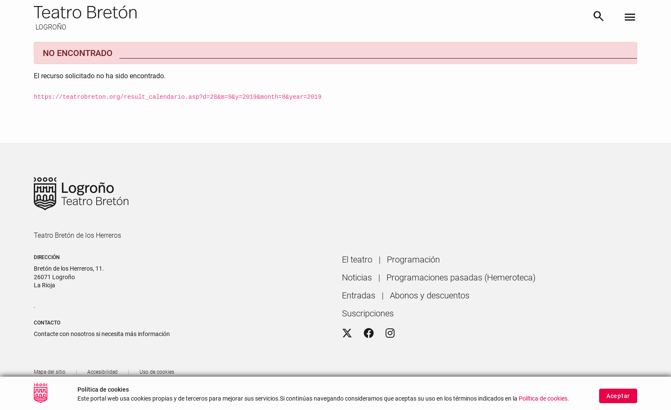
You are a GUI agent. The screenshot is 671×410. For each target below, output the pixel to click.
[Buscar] (599, 17)
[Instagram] (390, 333)
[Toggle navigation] (630, 18)
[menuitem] (357, 259)
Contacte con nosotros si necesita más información (102, 333)
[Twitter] (347, 333)
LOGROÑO (50, 27)
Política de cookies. (544, 402)
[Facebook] (369, 333)
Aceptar (618, 400)
